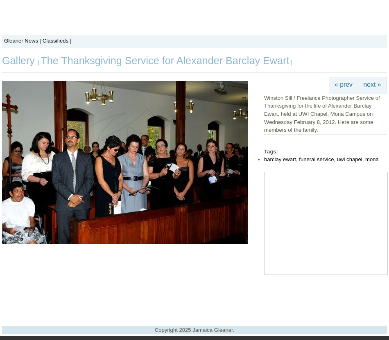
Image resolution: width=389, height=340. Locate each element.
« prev (344, 84)
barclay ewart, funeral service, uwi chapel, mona (321, 159)
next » (372, 84)
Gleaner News (21, 41)
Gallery (20, 60)
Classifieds (55, 41)
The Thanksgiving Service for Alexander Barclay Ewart (165, 60)
